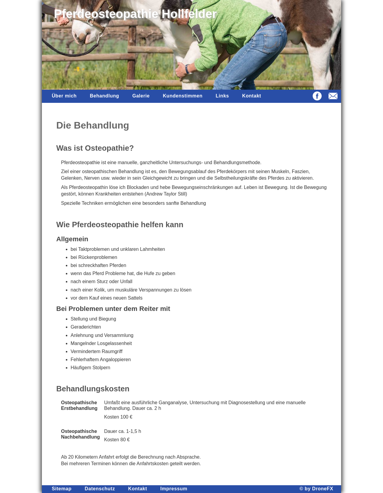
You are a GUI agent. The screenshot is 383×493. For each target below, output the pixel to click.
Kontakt (251, 95)
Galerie (141, 95)
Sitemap (62, 488)
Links (222, 95)
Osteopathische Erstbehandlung (79, 405)
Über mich (64, 95)
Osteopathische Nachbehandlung (80, 434)
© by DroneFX (316, 488)
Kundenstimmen (183, 95)
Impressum (173, 488)
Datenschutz (100, 488)
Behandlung (104, 95)
